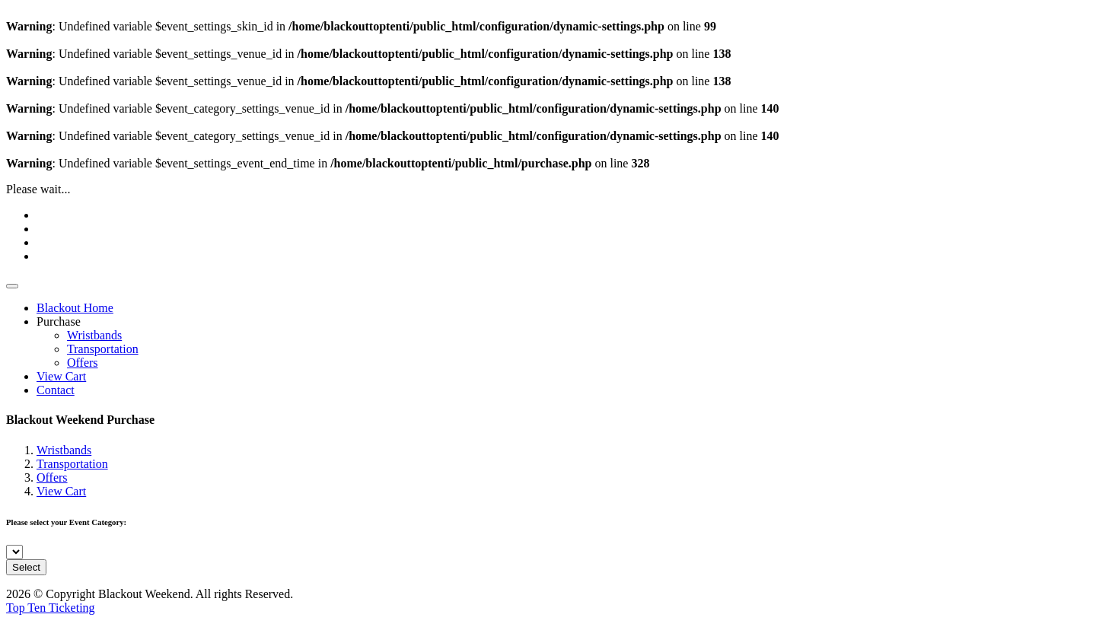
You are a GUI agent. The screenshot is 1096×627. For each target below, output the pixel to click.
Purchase (59, 321)
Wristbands (94, 335)
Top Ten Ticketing (50, 607)
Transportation (103, 348)
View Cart (61, 376)
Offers (82, 362)
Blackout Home (75, 307)
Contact (56, 390)
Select (26, 567)
